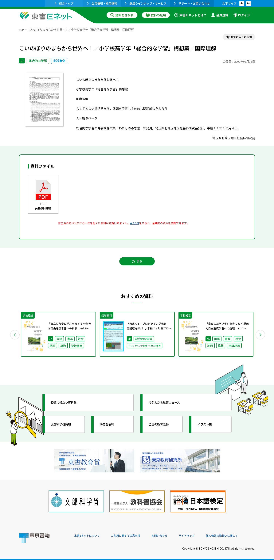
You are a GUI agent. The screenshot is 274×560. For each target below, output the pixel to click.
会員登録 (219, 15)
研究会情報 (109, 428)
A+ (249, 3)
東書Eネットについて (89, 534)
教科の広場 (156, 15)
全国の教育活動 (162, 428)
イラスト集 (207, 428)
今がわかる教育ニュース (169, 406)
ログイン (241, 15)
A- (241, 3)
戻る (137, 264)
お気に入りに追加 (238, 37)
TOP (22, 30)
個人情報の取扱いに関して (236, 534)
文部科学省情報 (64, 428)
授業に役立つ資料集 (67, 406)
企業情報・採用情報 (102, 3)
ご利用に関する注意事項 (131, 534)
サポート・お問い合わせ (192, 3)
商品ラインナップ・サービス (145, 3)
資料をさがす (122, 15)
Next (260, 338)
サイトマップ (198, 534)
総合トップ (64, 3)
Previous (13, 338)
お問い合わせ (168, 534)
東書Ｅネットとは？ (190, 15)
